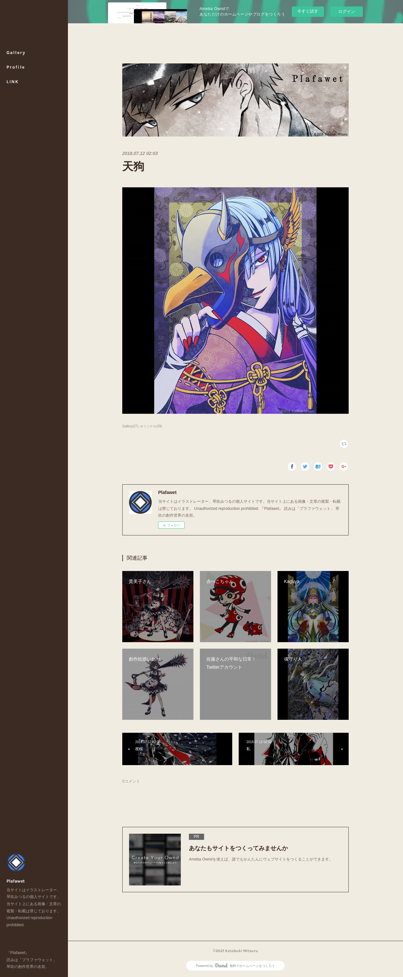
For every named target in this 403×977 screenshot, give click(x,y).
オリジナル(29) (151, 426)
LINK (12, 81)
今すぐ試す (307, 11)
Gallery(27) (130, 426)
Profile (15, 67)
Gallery (16, 52)
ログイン (346, 11)
